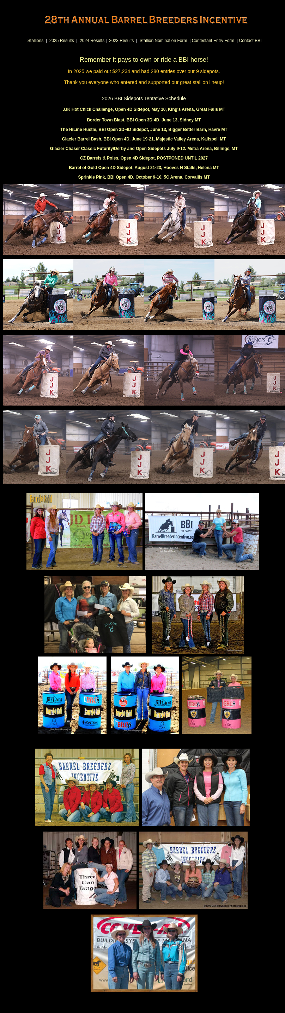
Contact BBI (250, 40)
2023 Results (121, 40)
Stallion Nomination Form (163, 40)
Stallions (35, 40)
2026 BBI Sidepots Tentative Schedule (144, 98)
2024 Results (92, 40)
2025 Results (61, 40)
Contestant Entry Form (213, 40)
